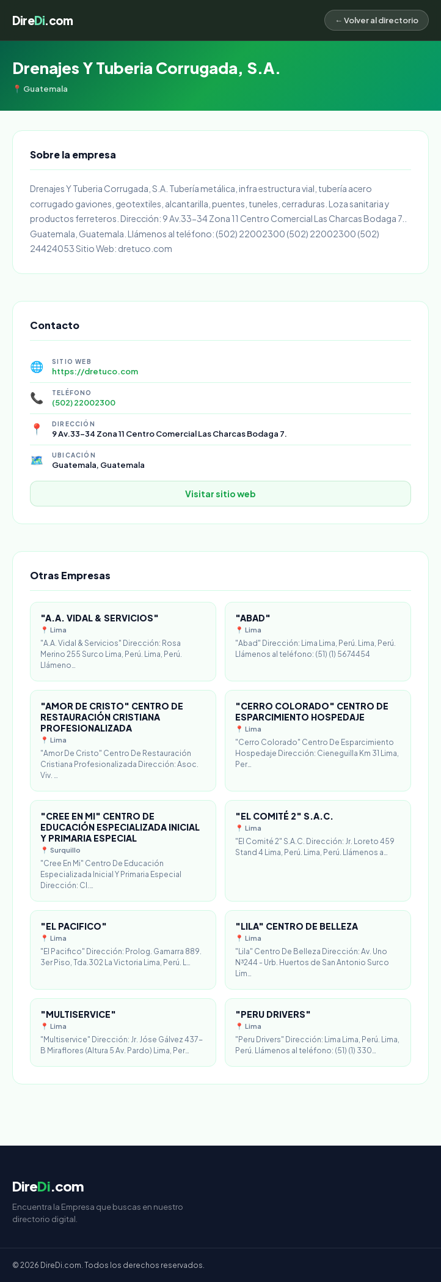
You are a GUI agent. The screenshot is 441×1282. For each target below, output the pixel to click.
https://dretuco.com (95, 371)
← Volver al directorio (376, 20)
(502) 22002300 (83, 402)
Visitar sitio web (220, 493)
